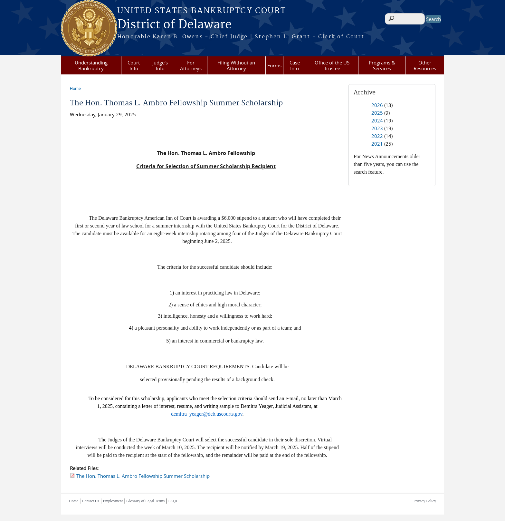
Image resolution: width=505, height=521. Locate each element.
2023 (377, 128)
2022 (377, 136)
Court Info (134, 65)
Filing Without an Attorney (236, 65)
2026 (377, 105)
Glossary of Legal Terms (146, 501)
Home (75, 88)
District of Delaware (174, 24)
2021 (377, 143)
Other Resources (425, 65)
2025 (377, 113)
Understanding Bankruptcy (91, 65)
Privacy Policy (425, 501)
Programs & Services (382, 65)
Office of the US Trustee (332, 65)
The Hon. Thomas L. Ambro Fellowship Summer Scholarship (143, 476)
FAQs (172, 501)
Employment (113, 501)
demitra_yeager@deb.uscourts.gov (207, 414)
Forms (274, 65)
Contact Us (91, 501)
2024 (377, 120)
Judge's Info (160, 65)
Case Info (295, 65)
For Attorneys (191, 65)
